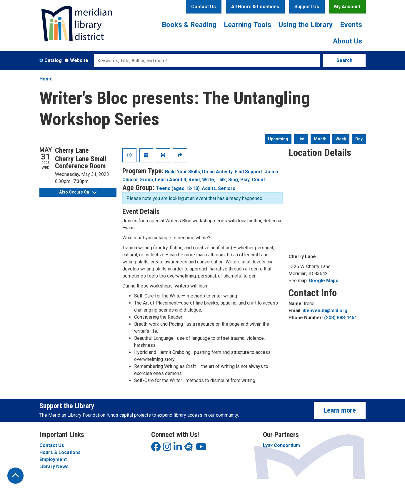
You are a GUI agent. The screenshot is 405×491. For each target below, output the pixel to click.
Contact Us (203, 6)
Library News (54, 466)
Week (341, 139)
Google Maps (323, 280)
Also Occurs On (77, 192)
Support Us (306, 6)
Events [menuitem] (351, 25)
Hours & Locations (60, 452)
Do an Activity (217, 171)
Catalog (53, 60)
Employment (53, 459)
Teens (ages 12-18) (178, 188)
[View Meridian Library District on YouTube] (201, 448)
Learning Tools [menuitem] (247, 25)
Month (320, 139)
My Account (347, 6)
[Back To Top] (15, 476)
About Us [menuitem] (347, 41)
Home (46, 79)
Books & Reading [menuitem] (189, 25)
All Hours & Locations (255, 6)
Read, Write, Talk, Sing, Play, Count (227, 179)
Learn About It (170, 179)
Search (344, 60)
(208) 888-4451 (340, 317)
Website (79, 60)
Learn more (340, 410)
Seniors (226, 188)
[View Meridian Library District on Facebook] (156, 448)
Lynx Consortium (281, 445)
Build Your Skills (182, 171)
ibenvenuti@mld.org (325, 310)
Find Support (249, 171)
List (301, 139)
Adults (209, 188)
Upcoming (278, 139)
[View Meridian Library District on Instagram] (167, 448)
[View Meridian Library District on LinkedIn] (178, 448)
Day (359, 139)
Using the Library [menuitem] (306, 25)
